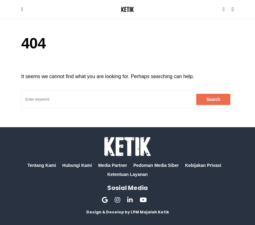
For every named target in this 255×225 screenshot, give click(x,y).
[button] (22, 9)
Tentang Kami (42, 165)
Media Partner (112, 165)
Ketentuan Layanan (127, 174)
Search (213, 99)
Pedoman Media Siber (156, 165)
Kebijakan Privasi (203, 165)
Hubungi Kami (77, 165)
